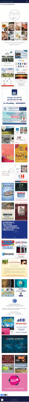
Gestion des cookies (14, 400)
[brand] (7, 1)
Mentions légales (14, 399)
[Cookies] (2, 400)
